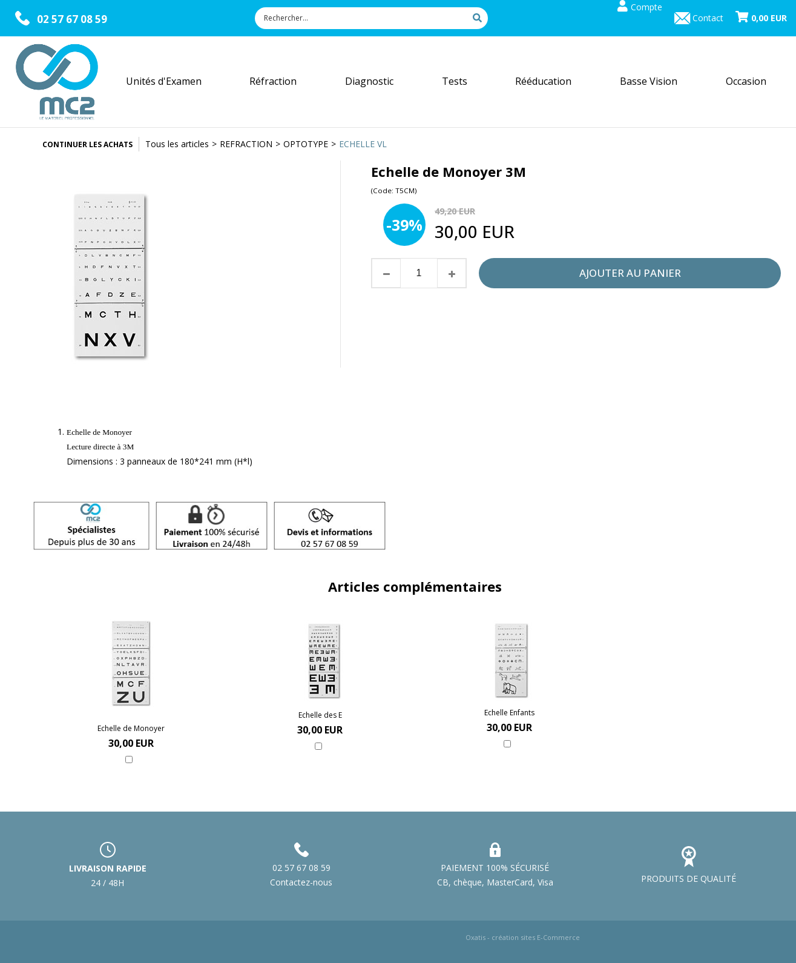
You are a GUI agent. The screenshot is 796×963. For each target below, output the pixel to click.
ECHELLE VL (363, 144)
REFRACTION (246, 144)
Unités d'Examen (164, 81)
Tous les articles (177, 144)
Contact (707, 18)
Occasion (746, 81)
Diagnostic (369, 81)
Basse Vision (648, 81)
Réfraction (273, 81)
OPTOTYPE (305, 144)
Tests (454, 81)
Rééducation (543, 81)
